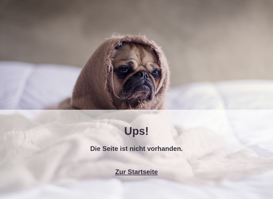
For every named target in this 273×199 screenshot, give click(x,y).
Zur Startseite (136, 172)
